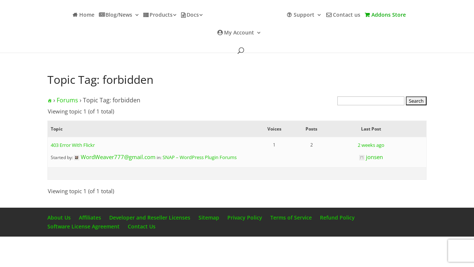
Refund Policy (337, 217)
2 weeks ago (371, 145)
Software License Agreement (83, 226)
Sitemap (208, 217)
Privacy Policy (244, 217)
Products (161, 15)
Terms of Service (291, 217)
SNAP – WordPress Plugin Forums (200, 157)
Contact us (346, 15)
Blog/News (119, 15)
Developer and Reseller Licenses (149, 217)
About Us (59, 217)
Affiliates (90, 217)
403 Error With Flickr (73, 145)
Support (304, 15)
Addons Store (388, 15)
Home (86, 15)
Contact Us (142, 226)
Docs (193, 15)
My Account (239, 33)
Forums (67, 100)
